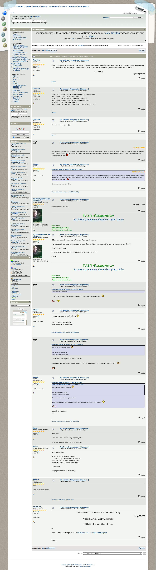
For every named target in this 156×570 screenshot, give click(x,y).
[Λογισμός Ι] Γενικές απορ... (18, 252)
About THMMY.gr (83, 6)
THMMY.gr (35, 45)
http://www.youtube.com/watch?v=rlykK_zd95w (98, 219)
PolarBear (15, 208)
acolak (13, 290)
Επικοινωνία (17, 39)
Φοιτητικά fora (18, 50)
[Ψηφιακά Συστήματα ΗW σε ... (19, 218)
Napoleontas (15, 291)
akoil (13, 295)
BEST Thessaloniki (19, 85)
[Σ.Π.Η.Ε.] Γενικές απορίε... (18, 155)
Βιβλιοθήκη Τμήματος (20, 47)
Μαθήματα (36, 6)
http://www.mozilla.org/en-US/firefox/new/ (63, 499)
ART (14, 80)
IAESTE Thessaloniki (20, 92)
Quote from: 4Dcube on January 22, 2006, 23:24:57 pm (67, 344)
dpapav (14, 190)
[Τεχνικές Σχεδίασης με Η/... (18, 241)
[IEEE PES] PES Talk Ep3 (18, 160)
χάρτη (92, 36)
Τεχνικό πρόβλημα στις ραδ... (18, 149)
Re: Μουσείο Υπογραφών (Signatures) (74, 60)
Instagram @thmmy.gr (21, 69)
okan (13, 168)
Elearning (16, 49)
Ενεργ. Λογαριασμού (20, 38)
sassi (13, 173)
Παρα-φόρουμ (50, 45)
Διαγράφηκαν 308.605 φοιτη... (19, 166)
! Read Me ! (28, 6)
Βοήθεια (115, 33)
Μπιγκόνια (15, 230)
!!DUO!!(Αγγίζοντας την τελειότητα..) (41, 200)
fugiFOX (36, 479)
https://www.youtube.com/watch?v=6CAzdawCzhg (65, 192)
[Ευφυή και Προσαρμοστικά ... (19, 172)
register (37, 17)
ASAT (15, 81)
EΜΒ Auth (16, 91)
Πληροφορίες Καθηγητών (16, 66)
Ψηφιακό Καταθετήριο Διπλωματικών (19, 62)
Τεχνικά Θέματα (54, 6)
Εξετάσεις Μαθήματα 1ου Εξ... (19, 212)
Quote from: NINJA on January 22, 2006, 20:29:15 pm (67, 169)
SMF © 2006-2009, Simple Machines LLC (83, 564)
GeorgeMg (15, 288)
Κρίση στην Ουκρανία (16, 235)
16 (47, 50)
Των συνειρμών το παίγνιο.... (18, 229)
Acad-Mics (15, 286)
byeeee (54, 81)
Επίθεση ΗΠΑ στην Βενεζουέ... (19, 143)
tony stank (15, 242)
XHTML (85, 566)
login (31, 17)
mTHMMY (16, 70)
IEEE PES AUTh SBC (18, 162)
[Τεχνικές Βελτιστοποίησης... (18, 206)
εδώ (107, 33)
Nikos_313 (15, 150)
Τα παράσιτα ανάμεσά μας (18, 189)
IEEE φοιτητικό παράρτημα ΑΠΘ (17, 95)
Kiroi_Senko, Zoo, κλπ (17, 178)
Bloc (81, 566)
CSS (89, 566)
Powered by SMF (66, 564)
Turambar (36, 60)
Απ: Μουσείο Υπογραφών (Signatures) (74, 142)
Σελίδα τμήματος (18, 45)
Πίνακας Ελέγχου (17, 106)
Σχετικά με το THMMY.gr (63, 45)
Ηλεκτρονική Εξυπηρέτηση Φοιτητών (19, 57)
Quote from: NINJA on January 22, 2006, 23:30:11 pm (67, 382)
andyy (13, 287)
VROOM (16, 100)
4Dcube (36, 164)
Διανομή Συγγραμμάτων (21, 60)
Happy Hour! (73, 6)
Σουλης (14, 236)
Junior (35, 428)
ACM (14, 76)
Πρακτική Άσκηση (19, 54)
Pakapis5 (14, 292)
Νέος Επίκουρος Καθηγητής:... (19, 183)
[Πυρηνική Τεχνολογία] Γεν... (18, 223)
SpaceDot (16, 98)
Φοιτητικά (44, 6)
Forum (15, 34)
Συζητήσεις (63, 6)
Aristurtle (16, 78)
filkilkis (13, 299)
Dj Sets (13, 201)
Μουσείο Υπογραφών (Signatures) (97, 45)
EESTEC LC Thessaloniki (16, 88)
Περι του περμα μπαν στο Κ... (19, 246)
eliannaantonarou (16, 294)
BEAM (15, 83)
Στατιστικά (14, 258)
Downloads (19, 6)
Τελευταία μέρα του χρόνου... (18, 195)
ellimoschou (15, 296)
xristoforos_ (37, 507)
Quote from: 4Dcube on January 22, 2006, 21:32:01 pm (67, 289)
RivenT (14, 145)
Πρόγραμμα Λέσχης (20, 52)
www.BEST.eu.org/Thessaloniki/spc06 (92, 533)
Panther (16, 102)
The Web (14, 179)
